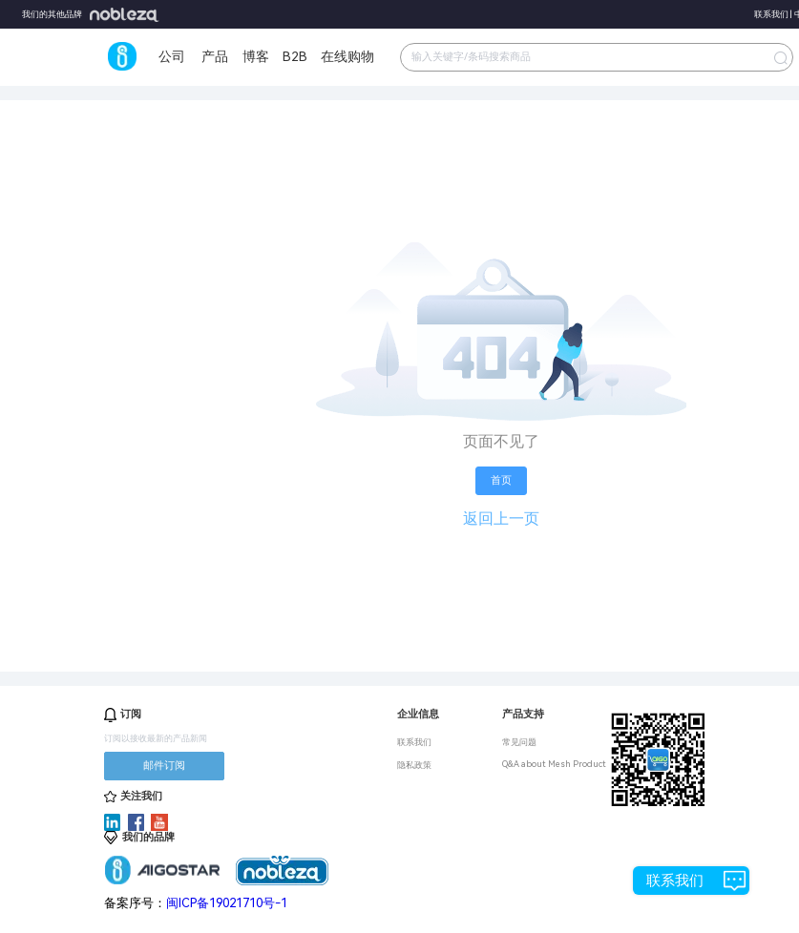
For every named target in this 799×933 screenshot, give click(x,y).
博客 (255, 56)
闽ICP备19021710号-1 (226, 903)
